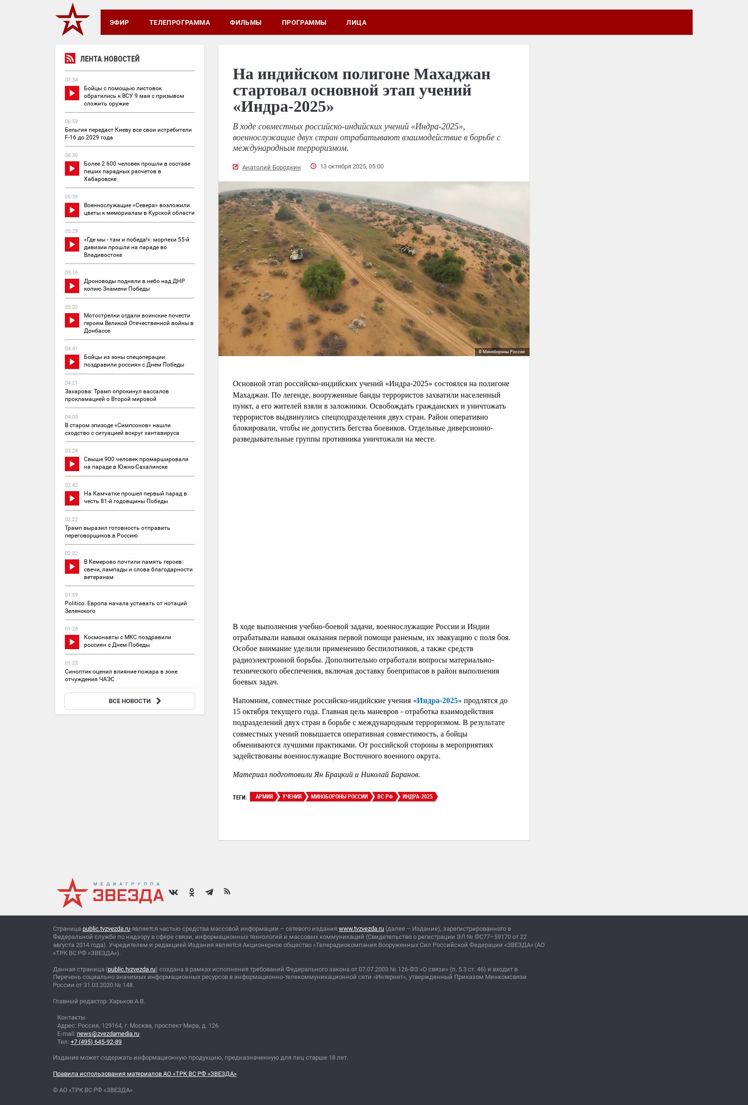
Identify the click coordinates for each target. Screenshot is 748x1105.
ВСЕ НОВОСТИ (136, 701)
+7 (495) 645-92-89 (96, 1041)
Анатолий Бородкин (271, 167)
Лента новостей (102, 60)
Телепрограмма (179, 22)
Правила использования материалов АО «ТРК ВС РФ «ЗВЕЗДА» (145, 1073)
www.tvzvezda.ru (361, 928)
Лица (356, 22)
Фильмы (246, 22)
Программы (304, 22)
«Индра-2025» (437, 700)
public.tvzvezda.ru (106, 928)
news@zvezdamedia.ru (108, 1033)
